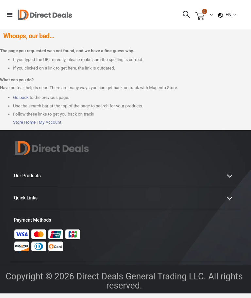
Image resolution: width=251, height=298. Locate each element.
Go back (21, 101)
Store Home (25, 126)
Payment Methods (32, 224)
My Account (53, 126)
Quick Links (26, 202)
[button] (231, 14)
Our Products (27, 180)
